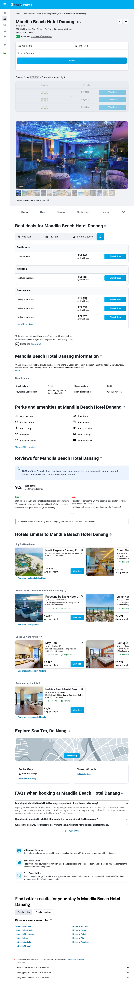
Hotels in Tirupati (23, 946)
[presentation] (47, 200)
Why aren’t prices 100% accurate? (73, 977)
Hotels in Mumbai (23, 926)
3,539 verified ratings (41, 36)
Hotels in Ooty (22, 938)
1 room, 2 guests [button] (26, 53)
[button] (5, 4)
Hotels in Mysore (80, 926)
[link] (32, 578)
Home (18, 14)
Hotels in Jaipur (80, 930)
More (17, 370)
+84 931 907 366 (24, 32)
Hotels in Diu (78, 938)
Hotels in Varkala (23, 942)
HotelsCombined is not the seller (73, 967)
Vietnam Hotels (29, 14)
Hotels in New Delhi (24, 930)
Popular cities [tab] (24, 912)
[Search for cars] (4, 25)
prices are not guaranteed (75, 959)
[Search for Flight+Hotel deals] (4, 31)
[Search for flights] (4, 13)
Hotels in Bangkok (81, 942)
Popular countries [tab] (43, 912)
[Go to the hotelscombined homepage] (21, 4)
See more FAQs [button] (72, 831)
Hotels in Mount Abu (25, 934)
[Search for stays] (4, 19)
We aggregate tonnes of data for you (73, 972)
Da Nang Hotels (50, 14)
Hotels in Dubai (79, 934)
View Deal (77, 571)
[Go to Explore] (4, 36)
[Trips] (4, 44)
